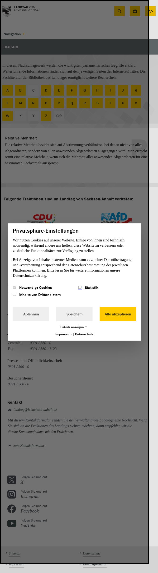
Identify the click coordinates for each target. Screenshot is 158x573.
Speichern (75, 314)
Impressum (63, 334)
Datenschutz (84, 334)
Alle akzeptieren (118, 314)
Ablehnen (31, 314)
